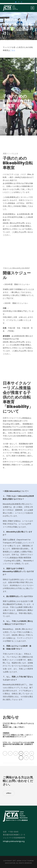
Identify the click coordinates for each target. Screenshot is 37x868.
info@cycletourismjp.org (13, 841)
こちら (12, 50)
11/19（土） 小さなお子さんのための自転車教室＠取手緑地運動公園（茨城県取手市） (18, 744)
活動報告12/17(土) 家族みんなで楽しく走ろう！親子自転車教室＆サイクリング (18, 735)
